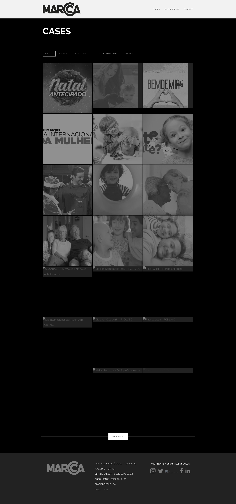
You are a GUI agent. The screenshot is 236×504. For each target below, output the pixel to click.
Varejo (130, 54)
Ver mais (118, 436)
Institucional (83, 54)
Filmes (63, 54)
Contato (188, 9)
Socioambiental (109, 54)
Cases (156, 9)
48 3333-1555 (101, 489)
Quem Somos (172, 9)
